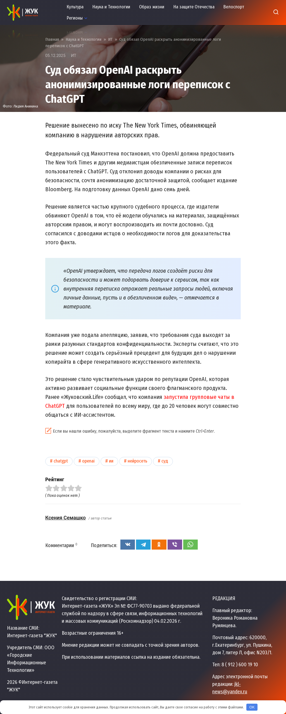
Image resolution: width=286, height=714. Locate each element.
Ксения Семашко (65, 518)
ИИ (111, 461)
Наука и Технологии (111, 6)
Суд (164, 461)
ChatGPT (61, 461)
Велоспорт (233, 6)
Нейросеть (137, 461)
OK (252, 707)
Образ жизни (151, 6)
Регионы (75, 18)
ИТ (73, 55)
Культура (75, 6)
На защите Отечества (193, 6)
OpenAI (88, 461)
